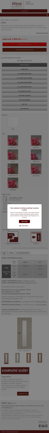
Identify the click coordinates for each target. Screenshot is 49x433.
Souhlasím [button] (24, 221)
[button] (24, 226)
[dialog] (24, 216)
